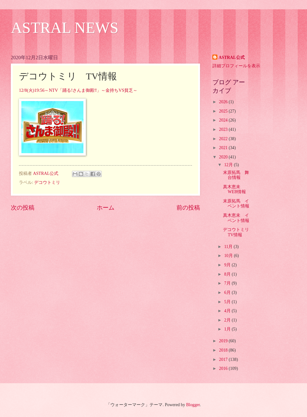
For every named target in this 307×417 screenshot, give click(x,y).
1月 (228, 329)
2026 (224, 102)
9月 (228, 265)
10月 (229, 255)
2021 (224, 147)
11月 (229, 246)
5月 (228, 301)
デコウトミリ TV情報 (238, 232)
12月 (229, 164)
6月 (228, 292)
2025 (224, 111)
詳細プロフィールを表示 (236, 66)
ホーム (105, 207)
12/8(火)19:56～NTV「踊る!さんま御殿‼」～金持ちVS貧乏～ (78, 90)
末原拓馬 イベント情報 (236, 204)
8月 (228, 274)
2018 (224, 350)
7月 (228, 283)
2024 (224, 120)
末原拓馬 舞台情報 (236, 175)
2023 (224, 129)
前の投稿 (188, 207)
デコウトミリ (47, 182)
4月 (228, 310)
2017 (224, 359)
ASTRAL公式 (232, 57)
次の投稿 (22, 207)
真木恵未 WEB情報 (234, 189)
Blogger (193, 404)
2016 (224, 368)
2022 (224, 138)
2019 (224, 341)
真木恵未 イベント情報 (236, 218)
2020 (224, 157)
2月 (228, 320)
